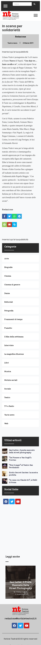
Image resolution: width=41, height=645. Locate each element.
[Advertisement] (20, 532)
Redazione (7, 209)
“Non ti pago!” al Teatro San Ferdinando (21, 466)
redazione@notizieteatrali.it (20, 618)
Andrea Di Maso (21, 592)
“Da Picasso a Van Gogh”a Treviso (20, 458)
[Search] (22, 4)
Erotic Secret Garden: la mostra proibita (23, 473)
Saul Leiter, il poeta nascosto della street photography (22, 451)
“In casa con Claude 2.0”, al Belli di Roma (23, 481)
